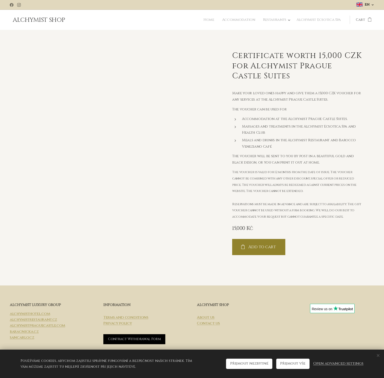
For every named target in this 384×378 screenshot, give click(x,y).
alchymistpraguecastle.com (37, 325)
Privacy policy (117, 323)
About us (205, 317)
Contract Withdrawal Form (134, 339)
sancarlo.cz (22, 337)
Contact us (208, 323)
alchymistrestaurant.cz (33, 319)
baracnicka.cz (24, 331)
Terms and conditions (125, 317)
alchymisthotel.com (30, 313)
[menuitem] (211, 20)
